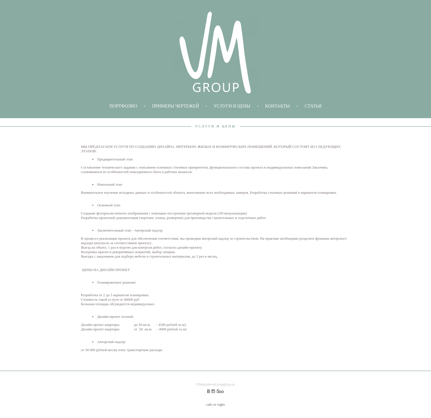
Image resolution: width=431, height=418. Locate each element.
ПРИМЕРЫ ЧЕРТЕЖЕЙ (175, 106)
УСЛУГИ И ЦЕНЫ (232, 106)
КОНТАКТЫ (277, 106)
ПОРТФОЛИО (123, 106)
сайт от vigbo (215, 405)
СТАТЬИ (313, 106)
